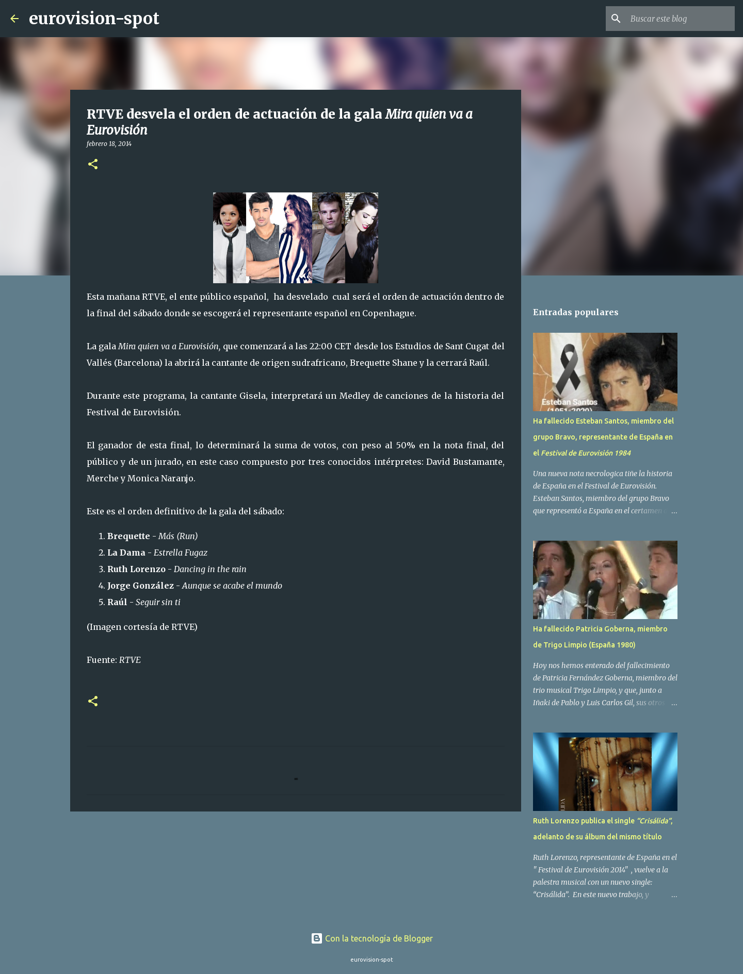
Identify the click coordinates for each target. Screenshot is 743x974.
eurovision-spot (94, 18)
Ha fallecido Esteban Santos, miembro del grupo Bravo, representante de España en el (603, 437)
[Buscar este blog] (680, 18)
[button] (93, 165)
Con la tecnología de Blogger (372, 938)
